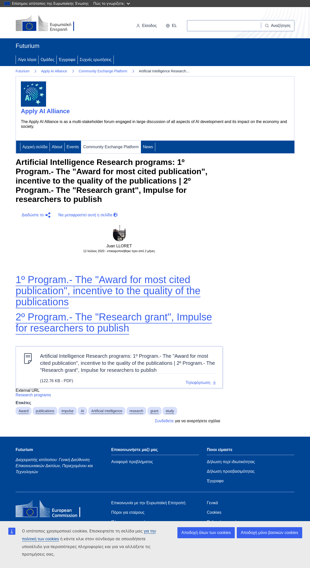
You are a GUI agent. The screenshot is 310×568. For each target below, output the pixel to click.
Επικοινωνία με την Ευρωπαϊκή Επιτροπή (148, 503)
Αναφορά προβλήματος (132, 462)
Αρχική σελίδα (35, 147)
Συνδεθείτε (164, 421)
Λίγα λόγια (27, 59)
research (136, 411)
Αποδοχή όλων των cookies (206, 532)
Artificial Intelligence (107, 411)
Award (23, 411)
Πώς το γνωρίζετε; (111, 3)
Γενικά (212, 503)
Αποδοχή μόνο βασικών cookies (269, 532)
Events (73, 147)
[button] (35, 215)
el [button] (171, 25)
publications (45, 411)
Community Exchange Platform (103, 71)
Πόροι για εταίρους (127, 512)
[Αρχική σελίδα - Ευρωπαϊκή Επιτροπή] (50, 23)
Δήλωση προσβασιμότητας (231, 471)
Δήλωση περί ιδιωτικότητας (231, 462)
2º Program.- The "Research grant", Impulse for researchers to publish (114, 322)
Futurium (28, 45)
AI (82, 411)
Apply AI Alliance (54, 71)
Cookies (214, 512)
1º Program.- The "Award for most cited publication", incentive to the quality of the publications (108, 290)
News (148, 147)
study (170, 411)
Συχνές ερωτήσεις (95, 59)
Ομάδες (47, 59)
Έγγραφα (67, 59)
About (57, 147)
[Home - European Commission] (52, 510)
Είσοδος (146, 25)
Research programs (33, 395)
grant (154, 411)
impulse (67, 411)
